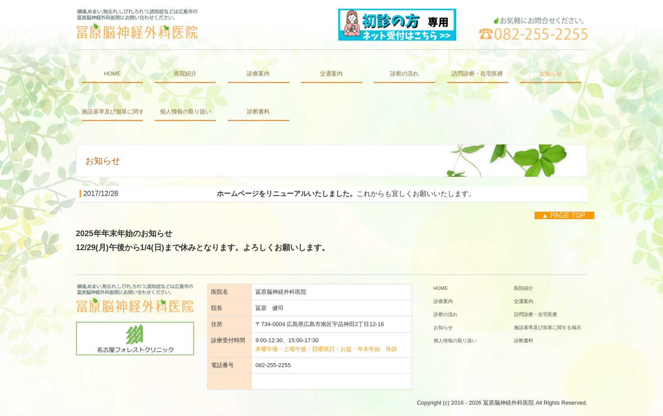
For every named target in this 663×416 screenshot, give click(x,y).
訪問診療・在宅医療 (477, 73)
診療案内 (258, 73)
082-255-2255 (273, 365)
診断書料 (258, 111)
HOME (112, 73)
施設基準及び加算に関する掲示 (112, 111)
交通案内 (331, 73)
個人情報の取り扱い (185, 111)
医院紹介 (185, 73)
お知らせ (550, 73)
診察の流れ (404, 73)
